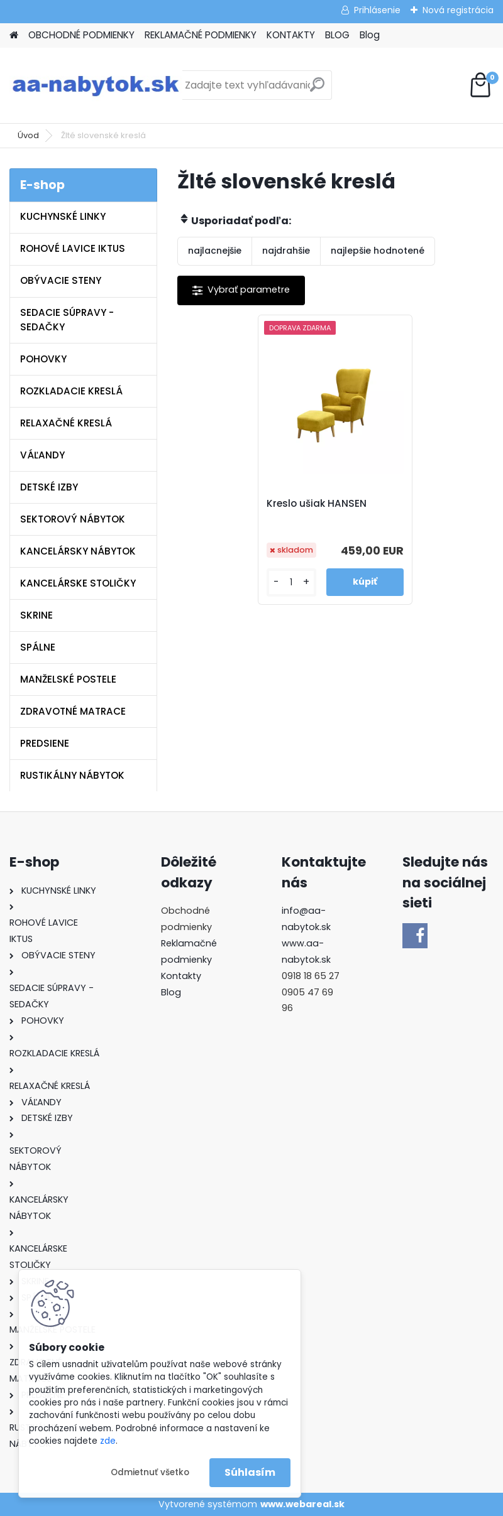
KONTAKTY (291, 34)
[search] (317, 89)
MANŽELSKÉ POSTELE (68, 679)
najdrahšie (286, 250)
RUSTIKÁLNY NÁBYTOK (72, 775)
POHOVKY (43, 358)
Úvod (28, 135)
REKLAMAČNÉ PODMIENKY (201, 34)
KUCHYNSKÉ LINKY (63, 216)
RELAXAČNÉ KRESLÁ (66, 423)
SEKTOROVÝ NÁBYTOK (72, 519)
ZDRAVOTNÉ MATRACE (73, 711)
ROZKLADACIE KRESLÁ (71, 391)
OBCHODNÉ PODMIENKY (81, 34)
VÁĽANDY (42, 455)
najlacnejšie (214, 250)
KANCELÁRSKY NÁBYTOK (78, 551)
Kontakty (181, 976)
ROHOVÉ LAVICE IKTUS (72, 248)
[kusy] (294, 582)
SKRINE (36, 615)
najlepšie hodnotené (377, 250)
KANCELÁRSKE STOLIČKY (78, 583)
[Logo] (95, 85)
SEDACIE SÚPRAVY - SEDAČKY (67, 319)
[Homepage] (13, 35)
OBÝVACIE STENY (60, 280)
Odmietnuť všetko (150, 1472)
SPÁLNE (37, 647)
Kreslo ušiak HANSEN (320, 503)
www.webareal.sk (302, 1504)
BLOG (337, 34)
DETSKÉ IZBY (49, 487)
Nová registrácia (458, 10)
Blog (370, 34)
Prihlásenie (377, 10)
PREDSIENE (44, 743)
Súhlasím (249, 1472)
